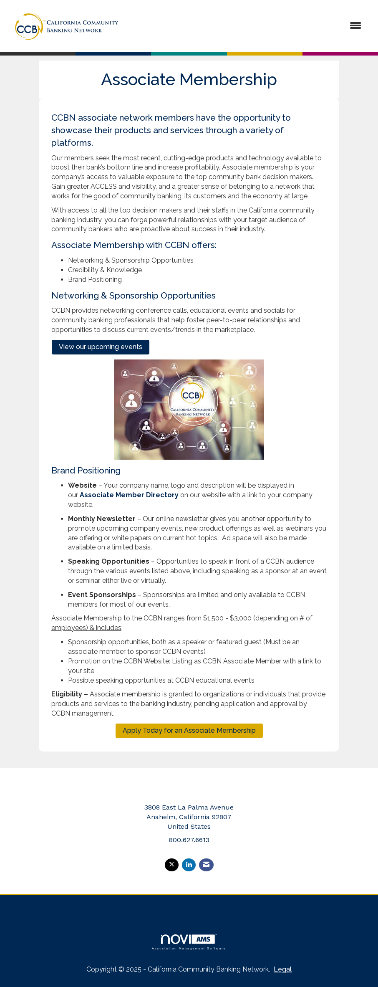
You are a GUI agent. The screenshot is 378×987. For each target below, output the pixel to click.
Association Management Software (189, 942)
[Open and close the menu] (248, 26)
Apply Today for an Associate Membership (189, 730)
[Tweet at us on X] (171, 865)
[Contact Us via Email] (206, 865)
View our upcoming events (100, 347)
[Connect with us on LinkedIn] (189, 865)
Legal (283, 969)
